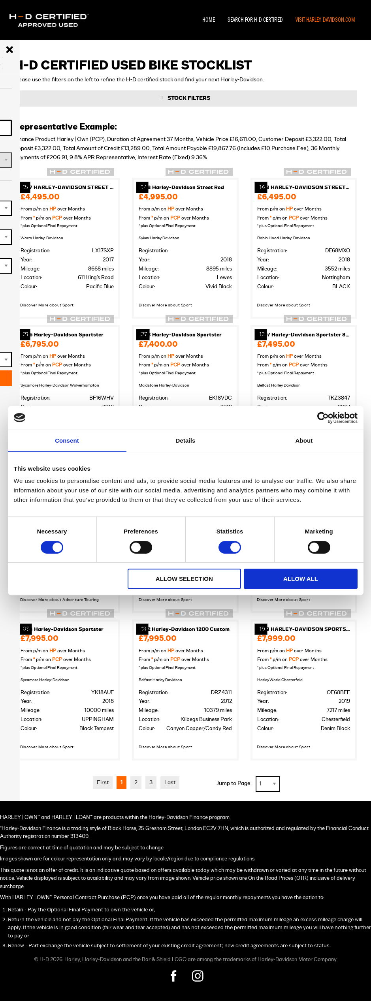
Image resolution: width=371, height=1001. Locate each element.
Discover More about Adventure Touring (59, 600)
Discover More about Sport (47, 306)
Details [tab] (186, 440)
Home (208, 20)
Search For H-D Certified (255, 20)
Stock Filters (189, 99)
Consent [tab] (67, 440)
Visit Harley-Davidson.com (325, 20)
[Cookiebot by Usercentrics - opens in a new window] (323, 418)
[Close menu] (9, 49)
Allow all (300, 578)
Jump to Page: (234, 784)
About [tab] (304, 440)
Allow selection (184, 578)
